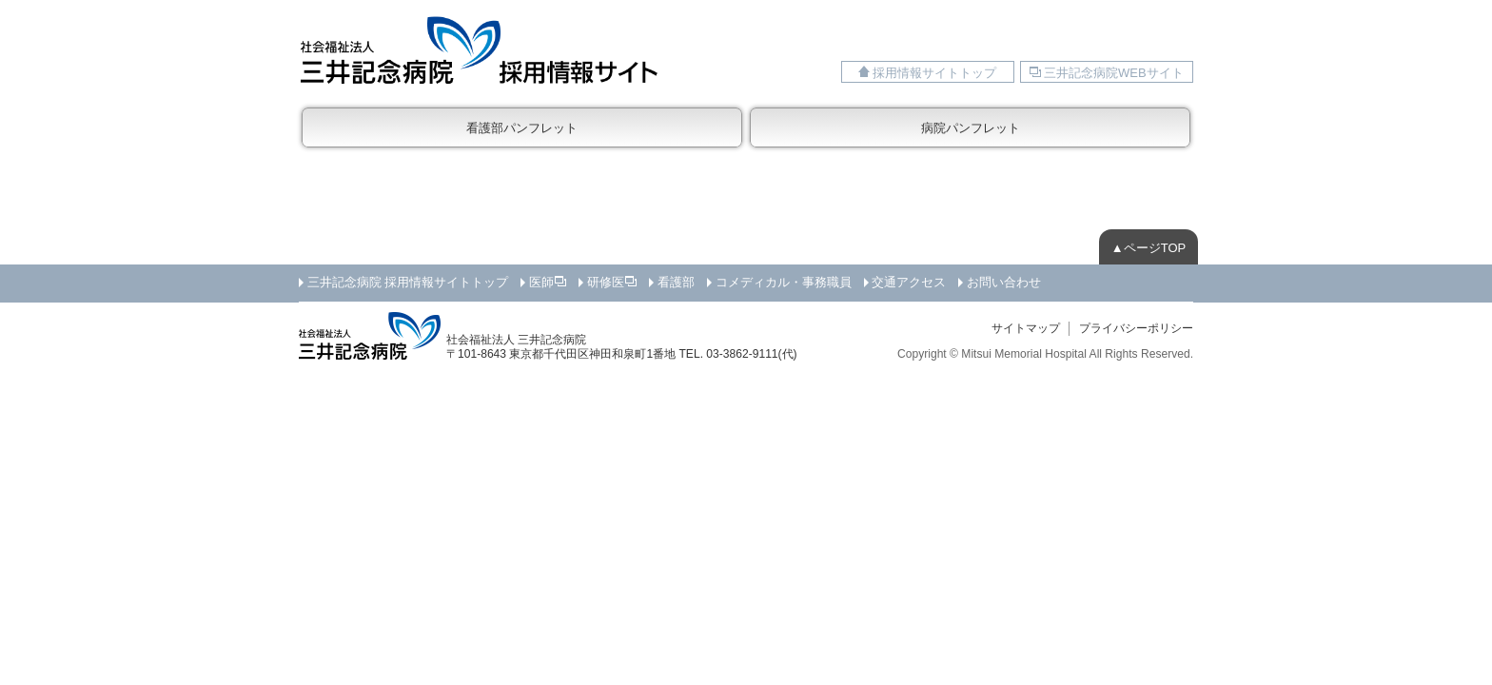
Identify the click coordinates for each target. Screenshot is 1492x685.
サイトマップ (1025, 328)
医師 (541, 282)
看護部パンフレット (522, 128)
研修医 (605, 282)
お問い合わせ (1004, 282)
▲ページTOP (1148, 248)
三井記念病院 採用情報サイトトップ (408, 282)
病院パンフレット (970, 128)
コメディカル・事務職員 (784, 282)
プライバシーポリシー (1136, 328)
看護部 (676, 282)
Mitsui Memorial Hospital (1024, 354)
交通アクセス (909, 282)
